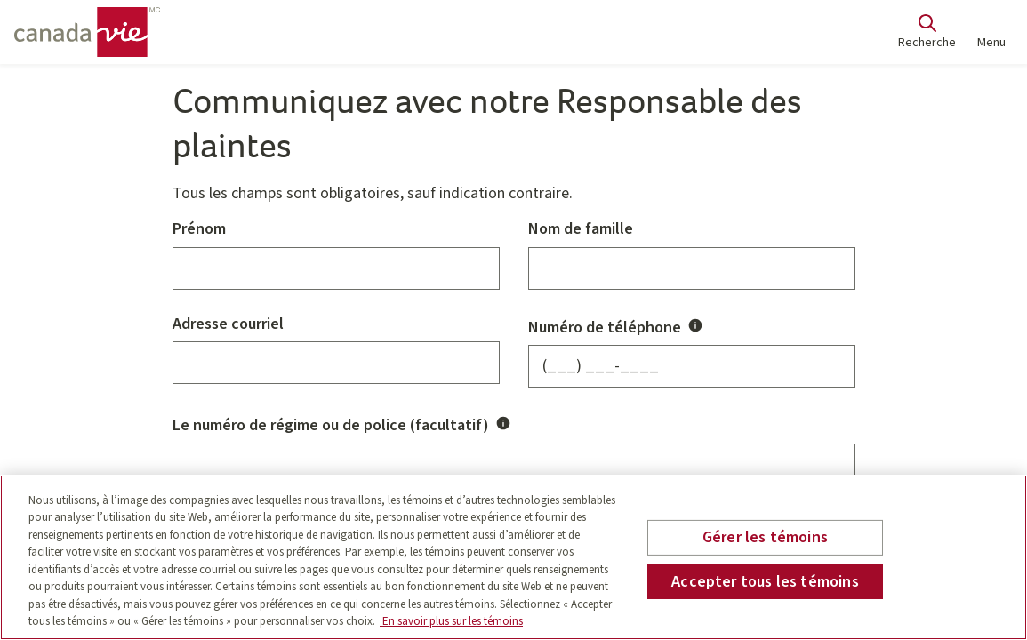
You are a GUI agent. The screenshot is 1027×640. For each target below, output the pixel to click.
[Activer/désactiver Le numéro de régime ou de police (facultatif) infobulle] (503, 423)
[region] (513, 557)
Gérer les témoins (765, 537)
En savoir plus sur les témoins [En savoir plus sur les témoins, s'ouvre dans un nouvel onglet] (451, 621)
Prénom (199, 230)
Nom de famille (580, 230)
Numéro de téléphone (617, 327)
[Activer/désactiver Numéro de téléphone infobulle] (695, 325)
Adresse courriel (228, 325)
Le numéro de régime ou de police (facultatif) (343, 424)
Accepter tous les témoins (765, 581)
